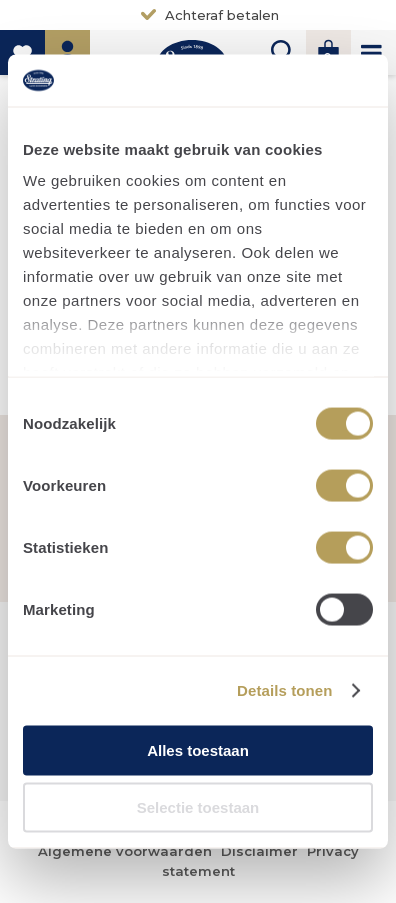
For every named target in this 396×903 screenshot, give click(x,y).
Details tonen (284, 690)
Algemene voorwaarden (125, 851)
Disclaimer (259, 851)
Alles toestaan (198, 749)
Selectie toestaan (198, 807)
